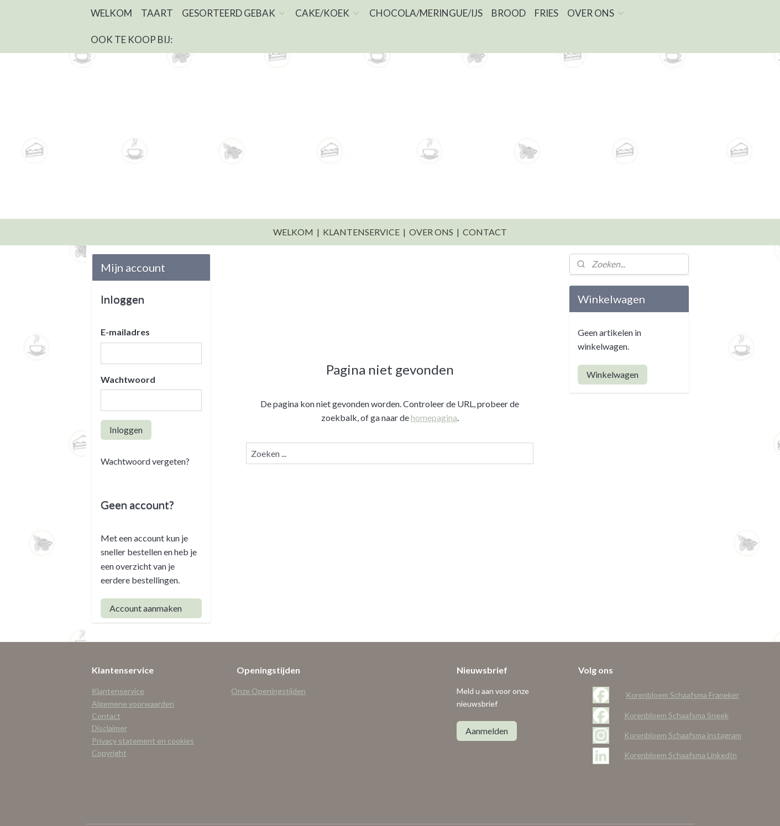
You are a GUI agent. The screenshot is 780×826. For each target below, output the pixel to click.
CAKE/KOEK (327, 13)
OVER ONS (596, 13)
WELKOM (111, 13)
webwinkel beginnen (423, 805)
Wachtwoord (128, 351)
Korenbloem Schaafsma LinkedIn (680, 727)
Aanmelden (486, 703)
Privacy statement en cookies (143, 713)
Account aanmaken (145, 580)
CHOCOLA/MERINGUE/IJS (426, 13)
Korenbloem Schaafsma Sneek (676, 687)
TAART (157, 13)
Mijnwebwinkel (513, 805)
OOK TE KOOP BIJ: (131, 39)
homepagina (434, 390)
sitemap (365, 805)
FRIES (546, 13)
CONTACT (485, 204)
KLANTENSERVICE (361, 204)
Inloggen (126, 402)
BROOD (508, 13)
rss (385, 805)
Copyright (109, 725)
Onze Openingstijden (268, 663)
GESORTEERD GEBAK (234, 13)
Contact (106, 688)
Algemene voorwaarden (133, 676)
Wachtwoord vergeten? (145, 433)
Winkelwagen (612, 346)
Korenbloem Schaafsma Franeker (682, 667)
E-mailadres (125, 304)
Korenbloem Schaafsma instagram (682, 707)
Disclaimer (109, 700)
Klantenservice (118, 663)
